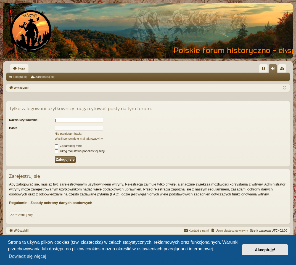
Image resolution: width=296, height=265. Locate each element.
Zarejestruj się (44, 76)
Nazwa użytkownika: (23, 119)
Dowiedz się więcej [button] (27, 256)
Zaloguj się (20, 76)
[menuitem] (263, 68)
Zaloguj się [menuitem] (274, 70)
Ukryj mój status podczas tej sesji (80, 151)
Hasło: (13, 127)
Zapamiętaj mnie (68, 145)
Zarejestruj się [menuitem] (283, 70)
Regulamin (18, 203)
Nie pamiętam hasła (68, 133)
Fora (21, 68)
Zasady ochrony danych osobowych (61, 203)
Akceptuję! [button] (265, 250)
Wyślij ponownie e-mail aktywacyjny (79, 138)
